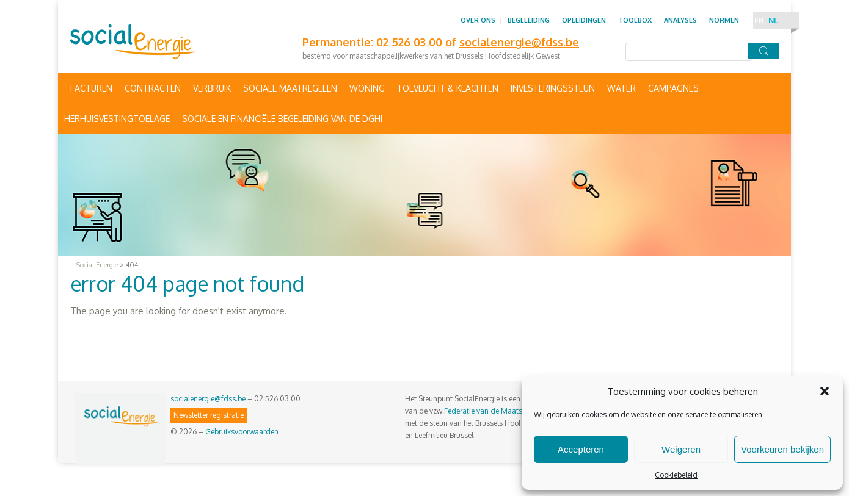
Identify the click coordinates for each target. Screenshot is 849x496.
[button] (824, 391)
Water (621, 88)
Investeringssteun (553, 88)
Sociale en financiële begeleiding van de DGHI (282, 118)
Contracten (153, 88)
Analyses (680, 20)
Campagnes (673, 88)
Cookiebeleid (676, 475)
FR (758, 20)
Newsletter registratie (208, 415)
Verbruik (212, 88)
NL (773, 20)
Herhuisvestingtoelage (117, 118)
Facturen (91, 88)
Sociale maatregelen (290, 88)
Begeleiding (529, 20)
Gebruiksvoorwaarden (242, 431)
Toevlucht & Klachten (447, 88)
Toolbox (635, 20)
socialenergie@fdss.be (208, 398)
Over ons (478, 20)
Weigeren (681, 449)
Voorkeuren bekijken (782, 449)
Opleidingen (584, 20)
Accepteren (581, 449)
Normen (724, 20)
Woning (367, 88)
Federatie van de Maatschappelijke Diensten (517, 410)
